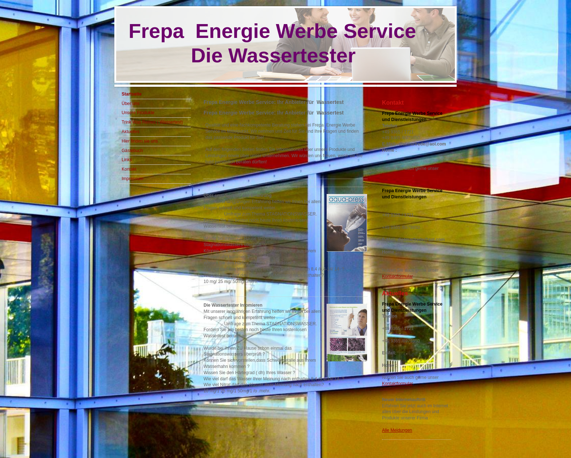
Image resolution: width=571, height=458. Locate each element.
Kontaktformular (397, 174)
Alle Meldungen (397, 430)
